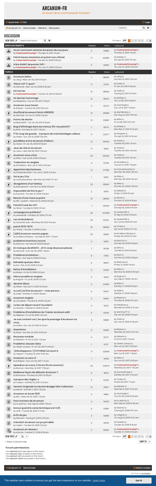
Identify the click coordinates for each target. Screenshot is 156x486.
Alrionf (120, 197)
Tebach (19, 354)
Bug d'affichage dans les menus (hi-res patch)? (41, 126)
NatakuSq (21, 101)
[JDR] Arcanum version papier (30, 233)
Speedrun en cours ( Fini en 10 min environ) (38, 365)
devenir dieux (21, 283)
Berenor (120, 297)
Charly (19, 229)
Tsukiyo (19, 382)
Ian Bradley (145, 473)
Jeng (18, 79)
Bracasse (20, 375)
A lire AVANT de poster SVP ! (29, 64)
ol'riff (18, 411)
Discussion (12, 36)
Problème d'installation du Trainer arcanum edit (41, 312)
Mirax (18, 332)
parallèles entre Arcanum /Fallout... (34, 140)
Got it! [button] (139, 480)
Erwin (18, 258)
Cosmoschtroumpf (26, 53)
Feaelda (120, 422)
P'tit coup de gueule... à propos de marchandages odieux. (47, 133)
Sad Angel (122, 105)
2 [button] (132, 40)
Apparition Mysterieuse (27, 169)
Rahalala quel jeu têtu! (26, 262)
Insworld (20, 194)
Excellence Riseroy (24, 236)
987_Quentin (22, 201)
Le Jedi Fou (21, 403)
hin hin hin (19, 90)
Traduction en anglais (26, 162)
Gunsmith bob (23, 222)
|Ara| (18, 129)
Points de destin (22, 119)
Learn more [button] (98, 480)
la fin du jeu (20, 415)
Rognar (19, 279)
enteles (120, 126)
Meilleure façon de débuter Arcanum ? (35, 372)
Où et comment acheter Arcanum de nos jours (40, 50)
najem (19, 425)
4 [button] (139, 40)
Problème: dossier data (27, 343)
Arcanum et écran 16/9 (26, 393)
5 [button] (142, 40)
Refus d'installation (24, 269)
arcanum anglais (23, 297)
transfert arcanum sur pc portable (33, 422)
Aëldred (120, 190)
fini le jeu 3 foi (21, 176)
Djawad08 (21, 122)
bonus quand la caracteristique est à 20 (36, 407)
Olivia (18, 208)
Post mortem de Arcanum (28, 400)
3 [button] (135, 40)
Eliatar (19, 272)
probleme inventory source (29, 240)
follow (19, 286)
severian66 (21, 215)
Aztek (18, 293)
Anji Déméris (122, 112)
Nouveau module (23, 336)
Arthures (20, 418)
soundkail (20, 301)
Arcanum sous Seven (25, 105)
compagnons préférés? (27, 212)
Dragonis (121, 133)
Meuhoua (121, 262)
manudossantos (125, 169)
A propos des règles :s (26, 379)
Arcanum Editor (22, 76)
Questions (19, 329)
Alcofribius (21, 165)
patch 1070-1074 (22, 226)
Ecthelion (20, 361)
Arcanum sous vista (25, 155)
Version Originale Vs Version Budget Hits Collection (43, 386)
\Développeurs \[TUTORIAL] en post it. (36, 350)
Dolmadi (20, 86)
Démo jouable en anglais (28, 276)
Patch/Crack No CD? (25, 205)
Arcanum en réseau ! (25, 429)
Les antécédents (23, 219)
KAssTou (20, 243)
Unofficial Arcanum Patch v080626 (33, 112)
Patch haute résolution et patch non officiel (39, 57)
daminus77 (122, 312)
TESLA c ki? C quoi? (24, 83)
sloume (19, 432)
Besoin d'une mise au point (29, 198)
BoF (18, 396)
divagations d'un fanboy (27, 183)
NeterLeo (20, 315)
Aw (17, 265)
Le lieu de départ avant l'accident (32, 305)
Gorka (119, 83)
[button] (124, 41)
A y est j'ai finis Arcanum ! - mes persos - (37, 290)
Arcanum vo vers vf (24, 358)
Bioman (20, 368)
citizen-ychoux (23, 346)
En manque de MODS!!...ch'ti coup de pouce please (42, 247)
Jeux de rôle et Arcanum (27, 148)
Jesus (19, 151)
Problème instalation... (26, 255)
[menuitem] (23, 22)
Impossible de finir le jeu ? (28, 190)
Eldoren (19, 108)
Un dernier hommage (25, 98)
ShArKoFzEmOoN (23, 172)
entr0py (120, 57)
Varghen (121, 415)
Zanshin (20, 308)
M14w (119, 119)
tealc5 (19, 389)
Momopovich (22, 186)
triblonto (20, 339)
